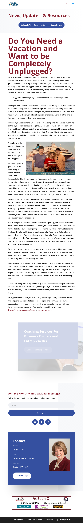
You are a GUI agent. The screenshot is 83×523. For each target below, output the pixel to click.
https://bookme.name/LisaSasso (21, 310)
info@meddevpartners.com (24, 458)
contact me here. (45, 310)
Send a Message (22, 476)
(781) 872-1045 (19, 450)
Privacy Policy (64, 520)
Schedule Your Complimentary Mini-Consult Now (41, 25)
